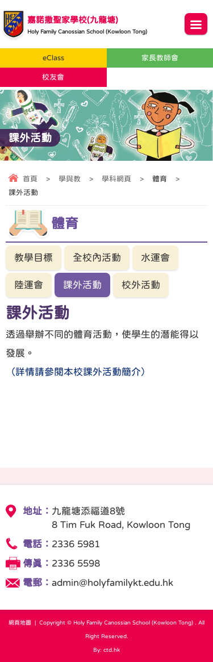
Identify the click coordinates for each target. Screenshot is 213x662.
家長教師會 (159, 57)
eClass (53, 57)
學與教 (70, 178)
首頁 (30, 178)
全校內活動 (97, 258)
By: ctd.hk (106, 649)
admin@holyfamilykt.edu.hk (112, 583)
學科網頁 (116, 178)
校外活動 (141, 285)
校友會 (53, 77)
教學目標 (33, 258)
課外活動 (82, 285)
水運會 (155, 258)
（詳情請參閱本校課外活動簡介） (78, 372)
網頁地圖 (20, 622)
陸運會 (28, 285)
